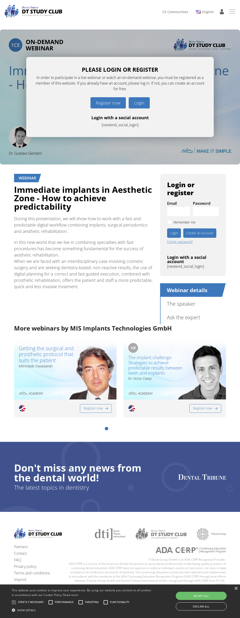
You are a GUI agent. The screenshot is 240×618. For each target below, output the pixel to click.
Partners (21, 546)
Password (201, 203)
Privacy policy (25, 566)
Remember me (184, 222)
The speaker (181, 303)
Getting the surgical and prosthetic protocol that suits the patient (46, 354)
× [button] (236, 588)
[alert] (120, 601)
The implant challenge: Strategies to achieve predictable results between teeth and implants (155, 365)
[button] (106, 428)
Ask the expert (183, 317)
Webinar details (187, 290)
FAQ (17, 559)
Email (172, 203)
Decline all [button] (201, 606)
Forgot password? (180, 241)
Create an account (199, 233)
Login (139, 103)
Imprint (20, 579)
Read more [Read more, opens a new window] (70, 595)
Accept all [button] (201, 596)
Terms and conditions (32, 573)
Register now (108, 103)
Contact (20, 553)
